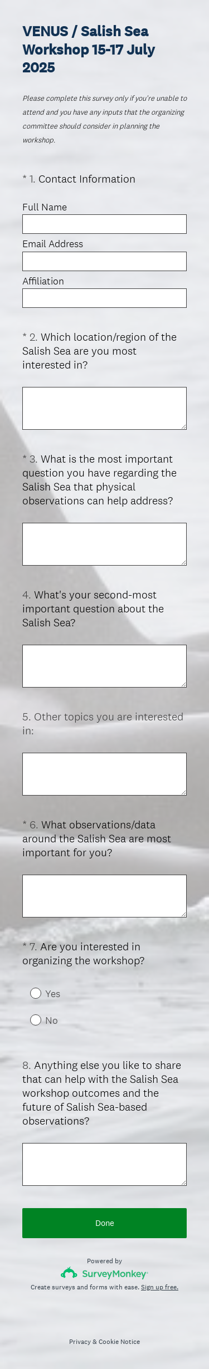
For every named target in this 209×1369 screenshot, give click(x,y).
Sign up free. (159, 1287)
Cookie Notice (119, 1341)
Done (104, 1223)
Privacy (80, 1341)
